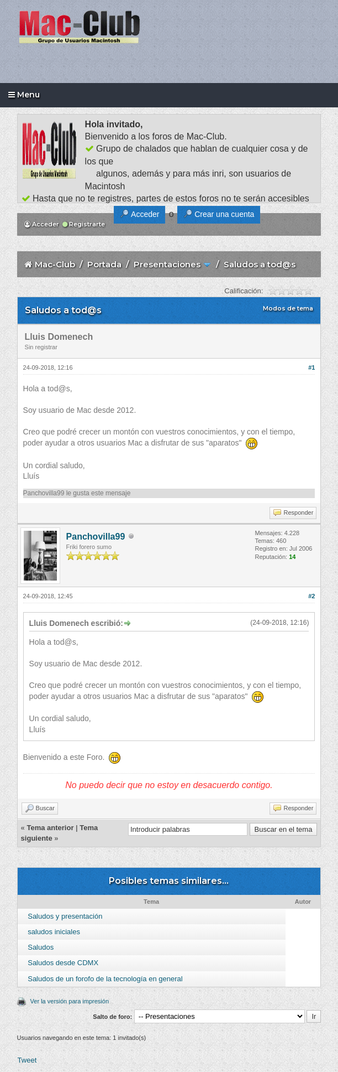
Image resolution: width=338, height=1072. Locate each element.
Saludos (41, 947)
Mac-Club (55, 264)
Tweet (27, 1060)
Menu (24, 95)
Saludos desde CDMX (63, 963)
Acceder (41, 224)
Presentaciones (167, 264)
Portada (104, 264)
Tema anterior (50, 828)
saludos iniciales (54, 932)
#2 (311, 596)
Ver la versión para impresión (69, 1001)
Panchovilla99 (44, 493)
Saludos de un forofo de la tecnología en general (105, 979)
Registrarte (83, 224)
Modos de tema (288, 308)
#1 (311, 367)
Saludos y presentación (65, 916)
